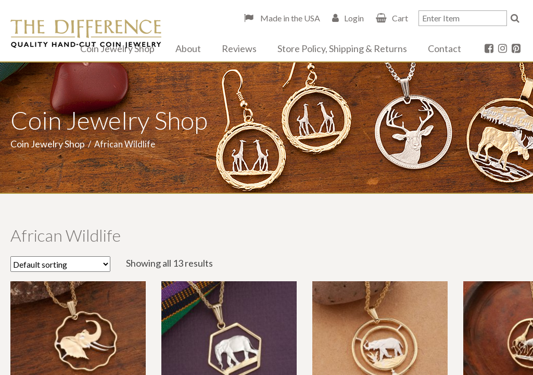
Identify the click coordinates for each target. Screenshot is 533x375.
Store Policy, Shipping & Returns (342, 48)
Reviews (239, 48)
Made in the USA (289, 18)
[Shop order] (60, 264)
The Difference (85, 34)
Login (354, 18)
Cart (400, 18)
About (188, 48)
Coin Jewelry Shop (117, 48)
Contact (444, 48)
